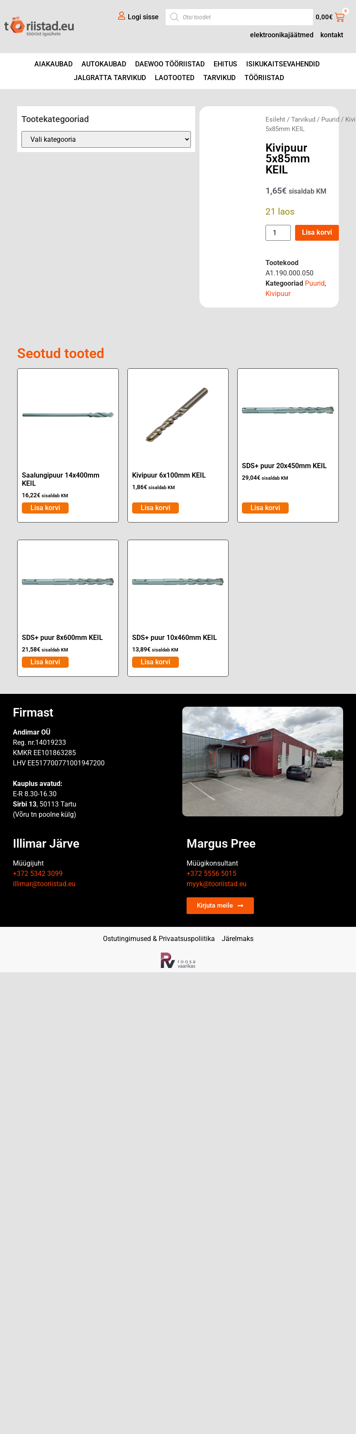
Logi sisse (143, 17)
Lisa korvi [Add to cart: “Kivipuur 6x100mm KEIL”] (155, 508)
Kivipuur (277, 294)
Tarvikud (219, 78)
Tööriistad (264, 78)
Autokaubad (103, 64)
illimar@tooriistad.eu (44, 884)
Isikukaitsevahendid (283, 64)
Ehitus (225, 64)
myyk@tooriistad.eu (217, 884)
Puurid (330, 119)
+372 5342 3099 (38, 873)
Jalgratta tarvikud (110, 78)
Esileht (275, 119)
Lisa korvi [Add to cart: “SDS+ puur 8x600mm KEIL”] (45, 662)
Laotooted (174, 78)
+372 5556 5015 (211, 873)
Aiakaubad (53, 64)
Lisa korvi (317, 232)
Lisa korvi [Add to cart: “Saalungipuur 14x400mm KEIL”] (45, 508)
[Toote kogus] (277, 233)
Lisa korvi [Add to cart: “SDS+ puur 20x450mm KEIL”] (265, 508)
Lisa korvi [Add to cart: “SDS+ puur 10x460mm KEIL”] (155, 662)
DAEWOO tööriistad (170, 64)
